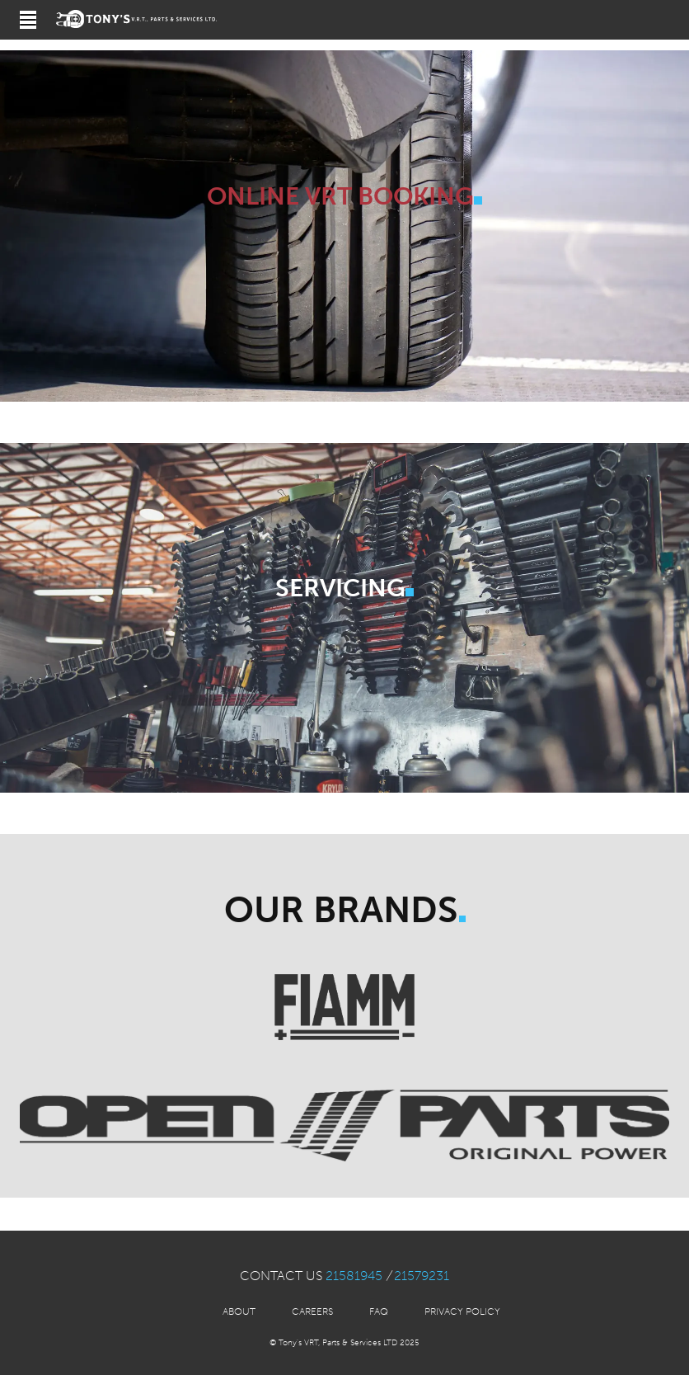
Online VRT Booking (340, 196)
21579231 (421, 1275)
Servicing (340, 588)
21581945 (354, 1275)
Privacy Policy (462, 1311)
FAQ (378, 1311)
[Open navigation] (28, 20)
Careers (312, 1311)
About (239, 1311)
